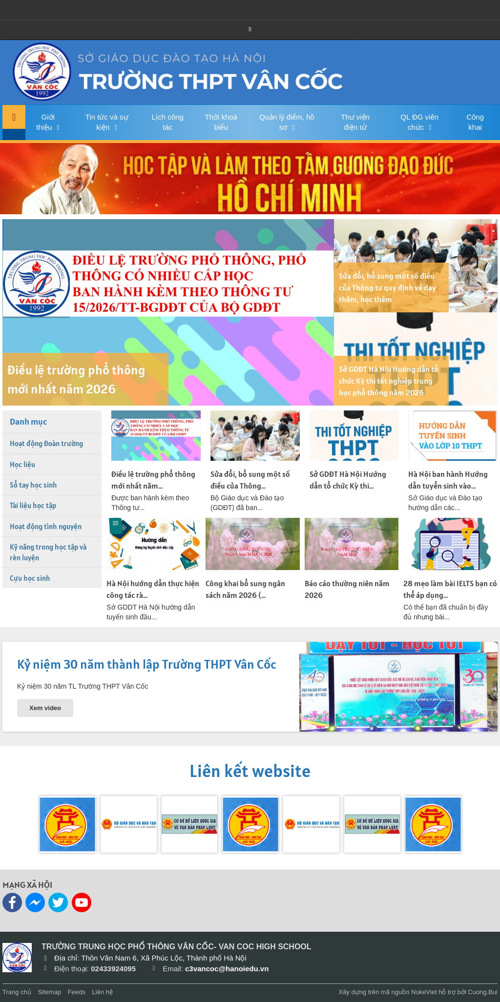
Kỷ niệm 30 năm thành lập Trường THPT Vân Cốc (146, 664)
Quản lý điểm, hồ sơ (286, 122)
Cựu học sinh (30, 578)
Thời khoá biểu (221, 122)
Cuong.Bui (483, 992)
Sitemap (49, 992)
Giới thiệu (45, 122)
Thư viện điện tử (355, 122)
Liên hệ (102, 992)
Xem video (45, 708)
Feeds (76, 992)
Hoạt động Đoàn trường (46, 443)
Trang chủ (16, 992)
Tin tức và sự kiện (106, 122)
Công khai (475, 122)
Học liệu (22, 464)
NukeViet (424, 992)
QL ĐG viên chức (419, 122)
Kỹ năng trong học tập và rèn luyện (48, 552)
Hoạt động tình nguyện (46, 526)
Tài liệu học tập (33, 505)
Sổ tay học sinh (33, 485)
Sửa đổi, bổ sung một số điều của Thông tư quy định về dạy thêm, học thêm (387, 287)
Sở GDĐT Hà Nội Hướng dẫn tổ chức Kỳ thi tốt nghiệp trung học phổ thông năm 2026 (388, 380)
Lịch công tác (168, 122)
